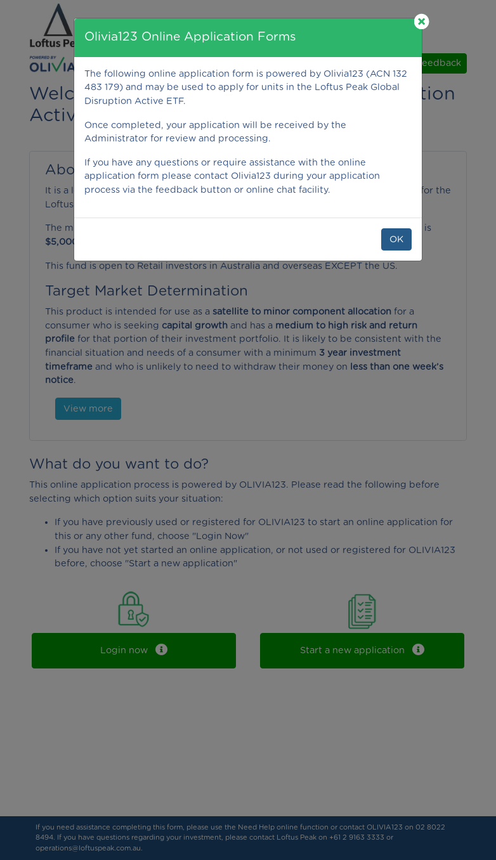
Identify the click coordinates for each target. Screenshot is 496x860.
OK (396, 239)
